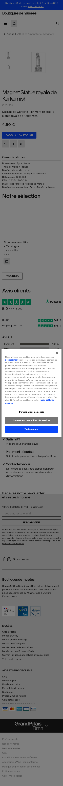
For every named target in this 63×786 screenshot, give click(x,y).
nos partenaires (12, 360)
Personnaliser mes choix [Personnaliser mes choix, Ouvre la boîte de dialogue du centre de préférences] (31, 412)
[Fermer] (56, 353)
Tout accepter (31, 429)
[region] (31, 393)
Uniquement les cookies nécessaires (31, 421)
